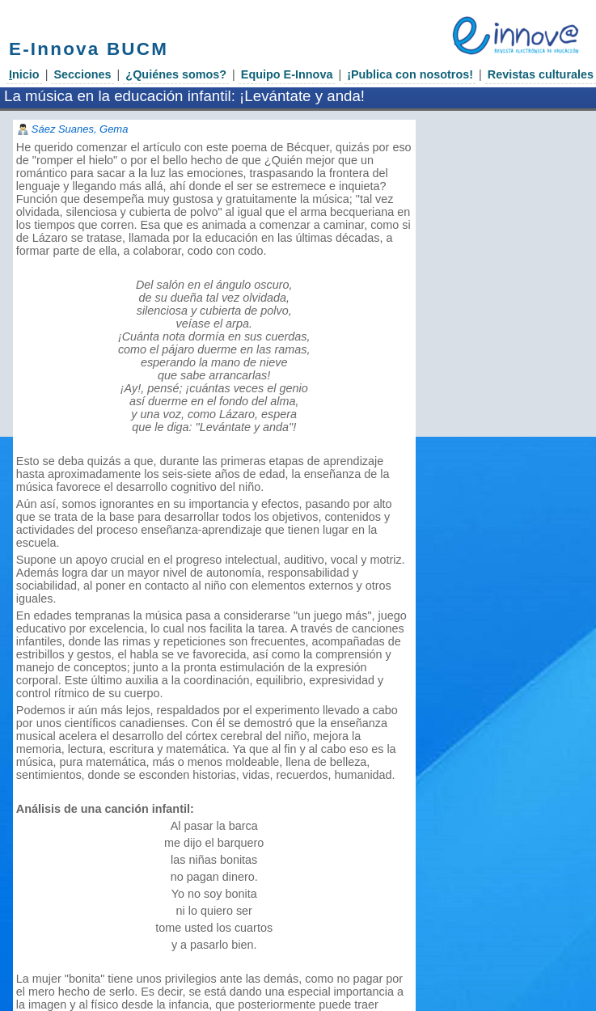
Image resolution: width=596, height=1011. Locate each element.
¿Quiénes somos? (175, 74)
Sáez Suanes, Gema (80, 129)
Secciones (82, 74)
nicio (24, 74)
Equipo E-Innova (287, 74)
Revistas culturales (541, 74)
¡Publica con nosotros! (410, 74)
